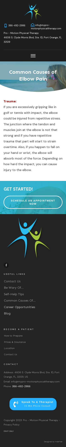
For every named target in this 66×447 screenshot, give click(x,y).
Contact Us (12, 281)
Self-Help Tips (14, 294)
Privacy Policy (12, 424)
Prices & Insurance (15, 342)
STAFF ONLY (9, 431)
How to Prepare (13, 335)
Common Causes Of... (20, 300)
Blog (7, 313)
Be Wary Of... (14, 288)
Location (9, 348)
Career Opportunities (19, 307)
